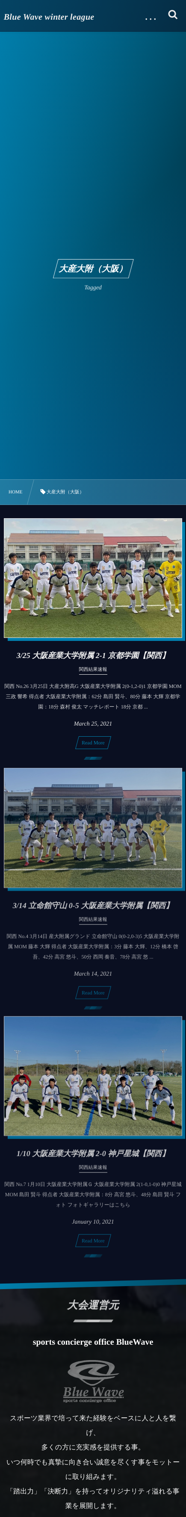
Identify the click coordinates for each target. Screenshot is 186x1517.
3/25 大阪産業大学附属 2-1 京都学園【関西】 (93, 655)
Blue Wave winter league (49, 17)
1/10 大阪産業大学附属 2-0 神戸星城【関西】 (93, 1158)
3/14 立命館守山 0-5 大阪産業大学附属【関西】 (93, 910)
